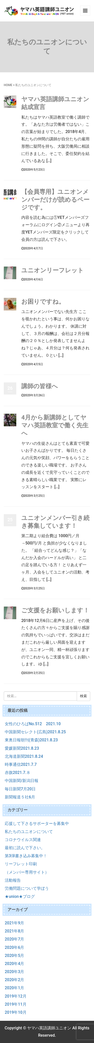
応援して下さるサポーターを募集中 (37, 823)
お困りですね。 (43, 301)
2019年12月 (16, 996)
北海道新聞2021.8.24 (24, 756)
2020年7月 (14, 939)
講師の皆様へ (39, 386)
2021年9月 (14, 923)
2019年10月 (16, 1012)
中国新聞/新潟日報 (21, 780)
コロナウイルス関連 (23, 839)
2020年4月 (14, 963)
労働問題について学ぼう (27, 888)
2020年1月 (14, 987)
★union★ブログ (20, 896)
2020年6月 (14, 947)
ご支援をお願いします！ (55, 610)
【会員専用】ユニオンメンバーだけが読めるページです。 (55, 199)
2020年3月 (14, 971)
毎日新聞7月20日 (20, 789)
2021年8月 (14, 931)
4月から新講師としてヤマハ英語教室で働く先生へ (54, 425)
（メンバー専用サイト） (27, 872)
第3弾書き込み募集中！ (26, 855)
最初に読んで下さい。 (25, 847)
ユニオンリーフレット (52, 270)
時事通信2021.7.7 (21, 764)
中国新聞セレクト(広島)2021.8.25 (35, 731)
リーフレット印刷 (21, 864)
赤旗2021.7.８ (17, 772)
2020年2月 (14, 979)
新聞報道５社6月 (20, 797)
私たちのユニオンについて (29, 831)
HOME (8, 85)
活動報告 (13, 880)
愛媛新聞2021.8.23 (22, 748)
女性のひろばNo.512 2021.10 (33, 723)
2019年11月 (16, 1004)
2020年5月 (14, 955)
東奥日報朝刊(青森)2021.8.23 (31, 740)
